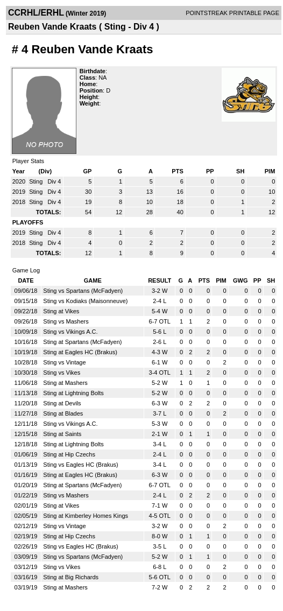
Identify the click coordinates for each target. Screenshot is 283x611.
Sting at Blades (63, 413)
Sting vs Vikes (61, 372)
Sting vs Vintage (64, 362)
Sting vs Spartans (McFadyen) (83, 290)
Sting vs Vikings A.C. (70, 331)
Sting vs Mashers (65, 321)
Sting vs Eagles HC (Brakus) (80, 464)
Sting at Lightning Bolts (73, 393)
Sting (36, 181)
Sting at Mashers (65, 383)
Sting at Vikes (61, 311)
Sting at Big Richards (70, 577)
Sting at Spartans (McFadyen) (82, 342)
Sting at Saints (62, 434)
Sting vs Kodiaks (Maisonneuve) (85, 301)
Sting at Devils (62, 403)
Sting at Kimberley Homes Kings (85, 515)
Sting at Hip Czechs (69, 454)
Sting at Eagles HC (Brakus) (80, 352)
